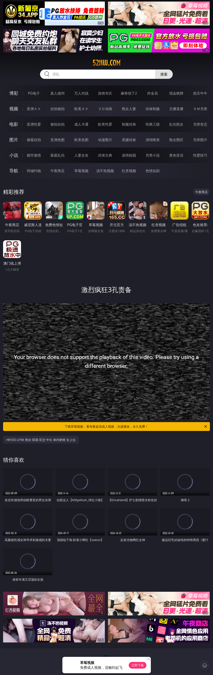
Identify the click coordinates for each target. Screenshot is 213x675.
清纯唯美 (153, 139)
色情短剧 (153, 170)
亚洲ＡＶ (34, 108)
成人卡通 (81, 124)
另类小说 (153, 155)
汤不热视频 (105, 170)
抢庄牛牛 (200, 93)
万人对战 (81, 93)
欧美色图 (81, 139)
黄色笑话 (176, 155)
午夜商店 (57, 170)
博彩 (13, 93)
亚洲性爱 (34, 124)
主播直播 (176, 108)
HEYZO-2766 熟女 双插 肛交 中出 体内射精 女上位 (40, 440)
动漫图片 (105, 139)
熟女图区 (176, 139)
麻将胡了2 (129, 93)
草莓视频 (81, 170)
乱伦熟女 (176, 124)
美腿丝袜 (129, 139)
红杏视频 (129, 170)
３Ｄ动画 (105, 108)
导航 (13, 171)
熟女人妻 (129, 108)
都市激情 (34, 155)
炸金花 (152, 93)
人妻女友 (81, 155)
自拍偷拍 (57, 108)
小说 (13, 155)
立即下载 (137, 665)
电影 (13, 124)
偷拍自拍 (57, 124)
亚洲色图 (57, 139)
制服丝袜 (129, 124)
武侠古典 (105, 155)
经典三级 (153, 124)
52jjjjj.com (106, 62)
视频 (13, 109)
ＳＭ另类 (200, 108)
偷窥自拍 (34, 139)
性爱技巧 (200, 155)
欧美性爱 (105, 124)
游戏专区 (105, 93)
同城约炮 (34, 170)
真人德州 (57, 93)
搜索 (163, 74)
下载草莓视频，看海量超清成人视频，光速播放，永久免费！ (136, 426)
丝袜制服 (153, 108)
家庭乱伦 (57, 155)
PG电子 (34, 93)
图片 (13, 140)
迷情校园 (129, 155)
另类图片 (200, 139)
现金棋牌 (176, 93)
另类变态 (200, 124)
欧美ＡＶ (81, 108)
